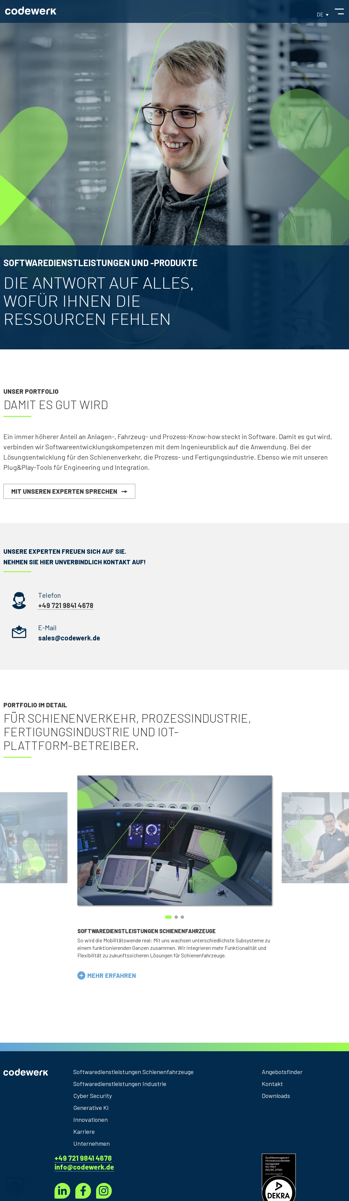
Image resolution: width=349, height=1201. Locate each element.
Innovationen (90, 1119)
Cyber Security (92, 1095)
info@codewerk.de (84, 1167)
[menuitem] (322, 14)
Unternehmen (91, 1143)
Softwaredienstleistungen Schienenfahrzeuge (133, 1071)
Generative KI (91, 1107)
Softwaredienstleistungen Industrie (119, 1083)
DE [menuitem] (320, 14)
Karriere (84, 1131)
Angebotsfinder (282, 1071)
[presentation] (40, 876)
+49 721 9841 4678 (83, 1158)
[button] (106, 975)
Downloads (276, 1095)
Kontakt (272, 1083)
